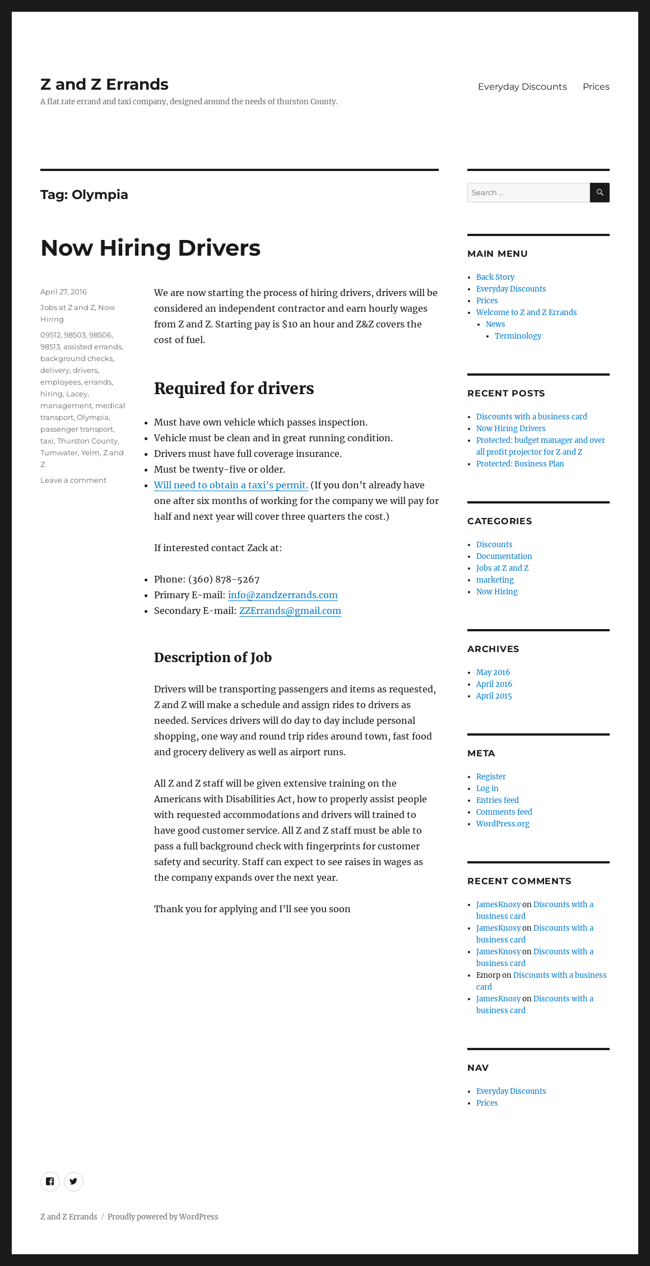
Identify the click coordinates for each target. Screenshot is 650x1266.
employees (60, 381)
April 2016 (494, 684)
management (66, 405)
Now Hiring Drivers (150, 247)
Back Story (495, 277)
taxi (47, 440)
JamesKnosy (498, 904)
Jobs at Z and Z (67, 307)
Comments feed (504, 812)
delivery (54, 370)
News (495, 324)
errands (98, 381)
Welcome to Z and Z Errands (526, 312)
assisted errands (92, 346)
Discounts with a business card (531, 417)
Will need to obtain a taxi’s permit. (231, 485)
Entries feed (497, 800)
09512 (50, 334)
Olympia (93, 417)
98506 (100, 334)
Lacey (76, 393)
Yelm (90, 452)
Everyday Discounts (522, 86)
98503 (75, 334)
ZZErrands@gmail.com (290, 610)
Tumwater (59, 452)
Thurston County (87, 440)
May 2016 (493, 672)
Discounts (494, 544)
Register (491, 777)
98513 (50, 346)
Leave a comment (73, 479)
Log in (487, 788)
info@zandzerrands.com (283, 594)
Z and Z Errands (104, 84)
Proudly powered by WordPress (163, 1217)
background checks (76, 358)
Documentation (504, 556)
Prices (596, 86)
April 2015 (494, 696)
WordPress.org (503, 824)
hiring (51, 393)
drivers (85, 370)
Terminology (518, 336)
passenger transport (76, 428)
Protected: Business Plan (520, 464)
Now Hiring (497, 592)
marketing (495, 580)
